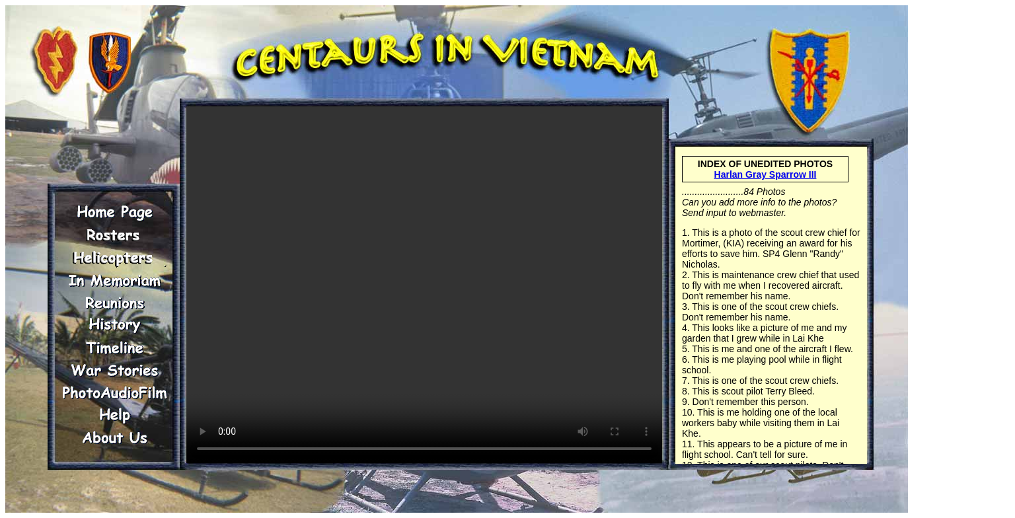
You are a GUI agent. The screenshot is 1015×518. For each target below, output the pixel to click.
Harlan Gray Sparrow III (765, 174)
